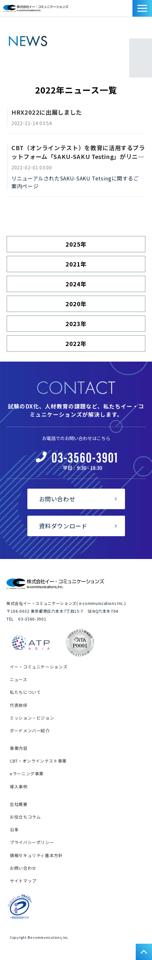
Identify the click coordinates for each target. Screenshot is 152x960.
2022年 (76, 343)
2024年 (76, 283)
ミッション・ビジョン (32, 718)
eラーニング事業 (27, 773)
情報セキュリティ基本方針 (36, 855)
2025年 (76, 244)
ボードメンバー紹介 (30, 730)
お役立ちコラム (25, 817)
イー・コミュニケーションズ (38, 667)
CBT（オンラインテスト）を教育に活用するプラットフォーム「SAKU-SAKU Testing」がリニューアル (78, 152)
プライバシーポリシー (32, 842)
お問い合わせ (121, 10)
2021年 (76, 264)
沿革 (14, 829)
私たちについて (25, 692)
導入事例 (19, 786)
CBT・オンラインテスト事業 (38, 761)
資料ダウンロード (129, 10)
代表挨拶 (19, 705)
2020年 (76, 303)
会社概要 (19, 804)
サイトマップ (23, 881)
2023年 (76, 323)
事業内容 (19, 748)
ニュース (18, 679)
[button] (142, 8)
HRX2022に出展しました (46, 112)
